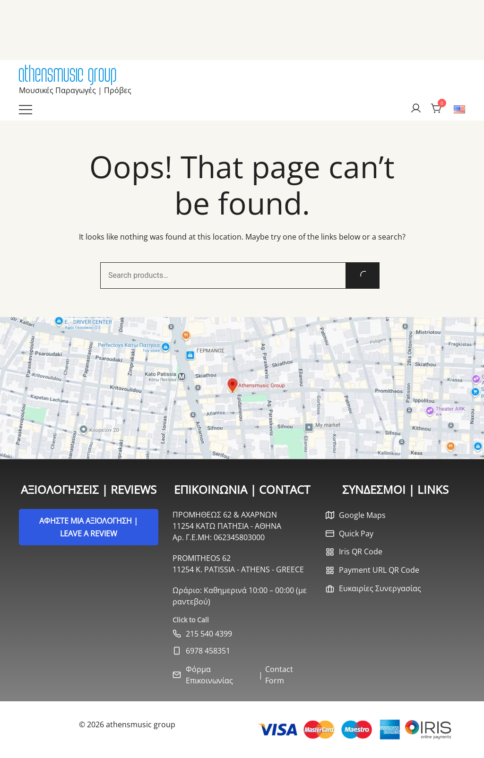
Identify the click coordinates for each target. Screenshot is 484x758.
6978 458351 (208, 651)
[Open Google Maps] (242, 388)
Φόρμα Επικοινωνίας (209, 675)
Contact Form (279, 675)
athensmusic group (68, 73)
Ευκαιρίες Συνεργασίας (380, 588)
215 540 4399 (209, 634)
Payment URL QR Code (379, 570)
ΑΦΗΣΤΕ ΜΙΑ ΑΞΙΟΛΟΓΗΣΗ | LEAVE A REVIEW (88, 527)
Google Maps (362, 515)
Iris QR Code (360, 551)
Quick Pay (356, 533)
